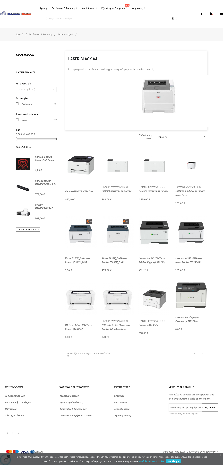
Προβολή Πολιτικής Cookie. (151, 461)
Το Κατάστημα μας (15, 396)
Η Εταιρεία (11, 409)
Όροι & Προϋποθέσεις (71, 402)
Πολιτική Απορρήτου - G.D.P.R (75, 415)
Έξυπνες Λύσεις (122, 415)
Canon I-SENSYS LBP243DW (153, 191)
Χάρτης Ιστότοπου (14, 415)
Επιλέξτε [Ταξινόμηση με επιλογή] (182, 137)
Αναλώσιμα (120, 402)
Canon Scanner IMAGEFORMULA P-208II (45, 184)
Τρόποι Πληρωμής (69, 396)
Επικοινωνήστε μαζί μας (18, 402)
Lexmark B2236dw (148, 325)
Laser (24, 119)
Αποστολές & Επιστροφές (73, 409)
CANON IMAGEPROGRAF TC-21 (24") (44, 208)
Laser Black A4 (25, 55)
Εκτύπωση (26, 103)
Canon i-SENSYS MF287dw (79, 191)
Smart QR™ (212, 451)
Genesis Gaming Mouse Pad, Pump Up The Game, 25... (44, 160)
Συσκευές (119, 396)
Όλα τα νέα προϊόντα (28, 229)
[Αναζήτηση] (111, 18)
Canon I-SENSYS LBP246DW (116, 191)
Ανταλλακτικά (121, 409)
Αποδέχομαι (173, 461)
